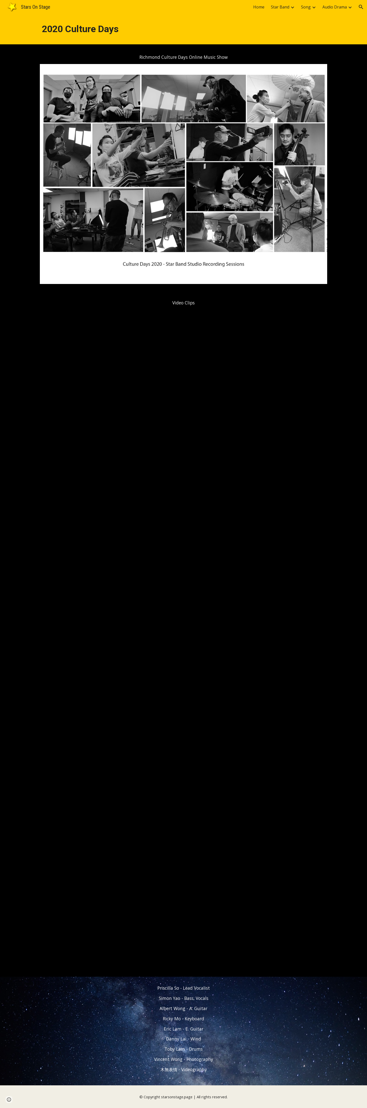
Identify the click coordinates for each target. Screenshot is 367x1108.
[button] (361, 7)
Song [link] (306, 7)
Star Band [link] (280, 7)
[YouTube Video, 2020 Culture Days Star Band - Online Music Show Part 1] (183, 417)
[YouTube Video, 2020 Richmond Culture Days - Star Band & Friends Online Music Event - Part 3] (183, 863)
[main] (183, 29)
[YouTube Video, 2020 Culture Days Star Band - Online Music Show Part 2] (183, 640)
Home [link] (258, 7)
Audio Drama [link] (334, 7)
